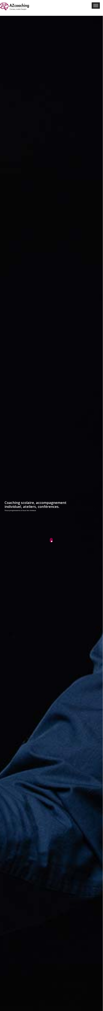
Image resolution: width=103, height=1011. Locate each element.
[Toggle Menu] (95, 5)
